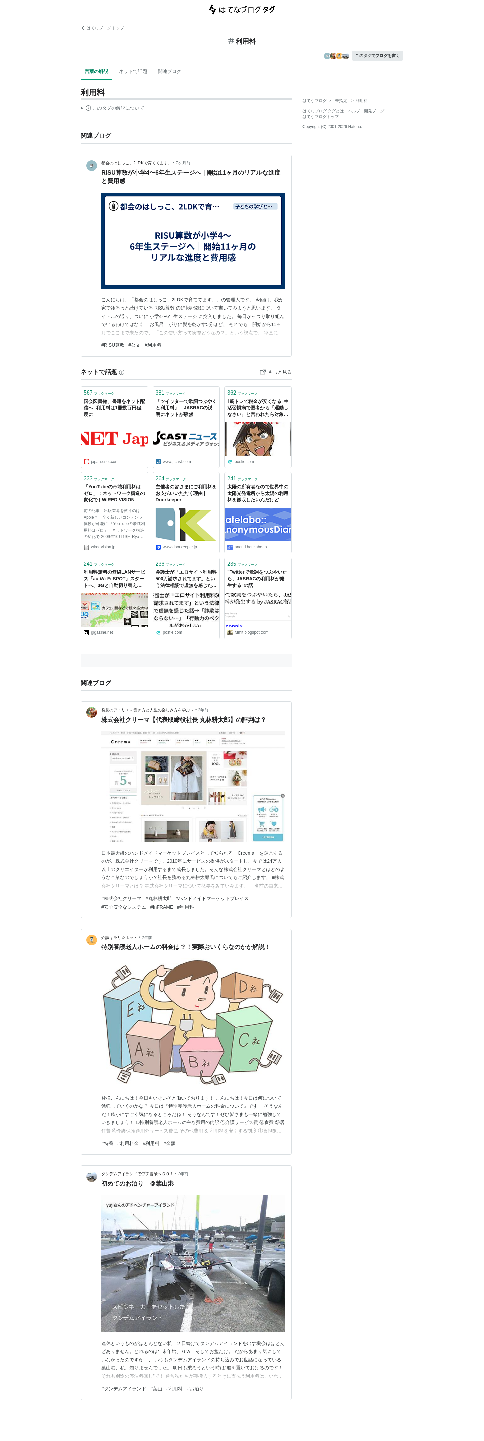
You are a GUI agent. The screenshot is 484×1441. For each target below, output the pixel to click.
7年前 (183, 1173)
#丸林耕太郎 (159, 898)
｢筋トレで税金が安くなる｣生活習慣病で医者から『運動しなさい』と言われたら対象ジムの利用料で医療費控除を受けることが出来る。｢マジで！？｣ (257, 408)
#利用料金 (128, 1143)
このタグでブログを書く (377, 55)
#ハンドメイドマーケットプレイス (212, 898)
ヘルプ (354, 111)
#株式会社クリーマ (121, 898)
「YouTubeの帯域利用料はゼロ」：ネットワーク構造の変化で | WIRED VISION (114, 493)
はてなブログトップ (320, 116)
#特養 (107, 1143)
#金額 (169, 1143)
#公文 (134, 345)
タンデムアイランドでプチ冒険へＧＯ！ (137, 1173)
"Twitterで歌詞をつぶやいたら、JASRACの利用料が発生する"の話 (257, 578)
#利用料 (153, 345)
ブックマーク (99, 393)
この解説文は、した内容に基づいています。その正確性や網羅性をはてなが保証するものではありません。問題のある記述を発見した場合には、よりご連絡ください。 (112, 109)
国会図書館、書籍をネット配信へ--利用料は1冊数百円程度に (114, 408)
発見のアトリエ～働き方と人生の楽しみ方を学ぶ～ (147, 710)
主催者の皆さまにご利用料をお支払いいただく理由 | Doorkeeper (186, 493)
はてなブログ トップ (102, 28)
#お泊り (195, 1388)
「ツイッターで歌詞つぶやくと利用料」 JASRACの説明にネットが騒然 (186, 408)
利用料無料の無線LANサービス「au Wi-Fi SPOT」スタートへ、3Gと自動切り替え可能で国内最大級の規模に (114, 579)
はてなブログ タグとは (323, 111)
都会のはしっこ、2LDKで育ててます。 (136, 163)
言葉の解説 (96, 71)
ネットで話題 (133, 71)
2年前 (203, 710)
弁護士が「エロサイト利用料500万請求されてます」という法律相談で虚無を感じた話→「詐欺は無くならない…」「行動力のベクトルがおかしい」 (186, 579)
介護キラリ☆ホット (119, 937)
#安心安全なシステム (123, 907)
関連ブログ (170, 71)
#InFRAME (161, 907)
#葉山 (156, 1388)
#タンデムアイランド (123, 1388)
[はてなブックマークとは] (121, 372)
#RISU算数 (112, 345)
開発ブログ (374, 111)
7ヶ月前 (183, 163)
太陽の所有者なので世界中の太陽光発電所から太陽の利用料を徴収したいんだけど (257, 493)
